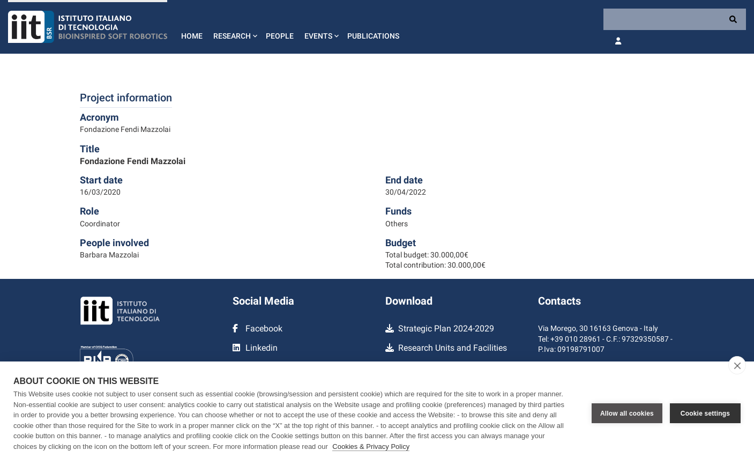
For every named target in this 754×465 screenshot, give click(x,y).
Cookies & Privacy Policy (370, 446)
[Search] (674, 19)
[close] (737, 365)
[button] (234, 27)
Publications (373, 36)
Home (192, 36)
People (280, 36)
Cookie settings (705, 413)
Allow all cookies (627, 413)
